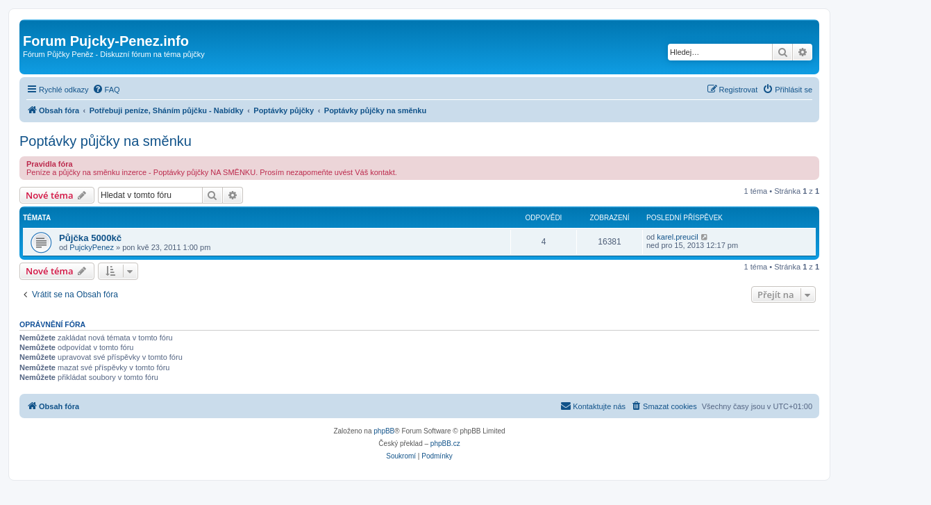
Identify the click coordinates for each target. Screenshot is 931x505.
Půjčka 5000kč (90, 238)
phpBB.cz (445, 443)
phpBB (384, 431)
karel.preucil (677, 237)
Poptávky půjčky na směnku (105, 141)
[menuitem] (106, 89)
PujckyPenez (91, 247)
